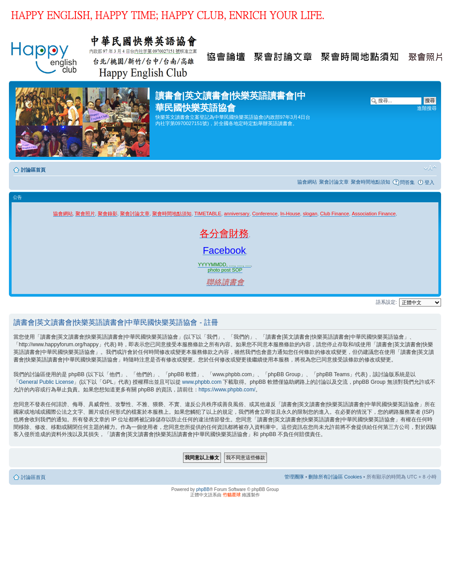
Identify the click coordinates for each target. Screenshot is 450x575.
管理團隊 (294, 476)
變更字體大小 (430, 168)
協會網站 (307, 182)
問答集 (407, 182)
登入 (429, 182)
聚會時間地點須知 (370, 182)
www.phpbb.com (201, 382)
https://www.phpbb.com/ (227, 389)
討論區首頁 (33, 169)
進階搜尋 (427, 108)
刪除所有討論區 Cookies (335, 476)
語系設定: (386, 302)
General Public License (46, 382)
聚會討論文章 (334, 182)
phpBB (202, 489)
